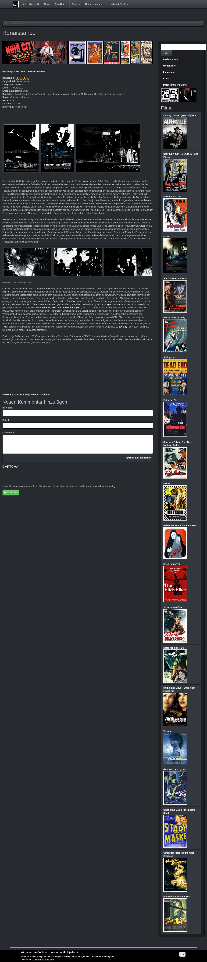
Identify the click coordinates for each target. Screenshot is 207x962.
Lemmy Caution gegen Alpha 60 (180, 115)
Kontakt (167, 78)
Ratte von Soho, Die (173, 648)
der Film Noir (30, 4)
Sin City (71, 301)
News (47, 4)
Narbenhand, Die (172, 196)
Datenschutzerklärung (175, 85)
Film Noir (61, 4)
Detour (167, 483)
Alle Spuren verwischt (175, 278)
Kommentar (8, 432)
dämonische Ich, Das (174, 769)
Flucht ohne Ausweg (174, 317)
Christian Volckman (36, 72)
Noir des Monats (95, 4)
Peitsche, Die (170, 400)
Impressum (169, 72)
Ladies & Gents (119, 4)
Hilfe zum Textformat (138, 457)
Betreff (6, 420)
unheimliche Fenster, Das (176, 896)
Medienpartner (170, 59)
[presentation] (26, 478)
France (15, 72)
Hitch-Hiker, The (171, 564)
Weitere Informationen (43, 959)
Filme (76, 4)
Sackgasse (169, 357)
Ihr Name (7, 407)
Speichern (10, 492)
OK (182, 954)
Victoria (167, 731)
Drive (166, 236)
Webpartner (169, 65)
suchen (166, 53)
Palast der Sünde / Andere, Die (179, 525)
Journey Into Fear (172, 607)
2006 (23, 72)
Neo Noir (6, 72)
